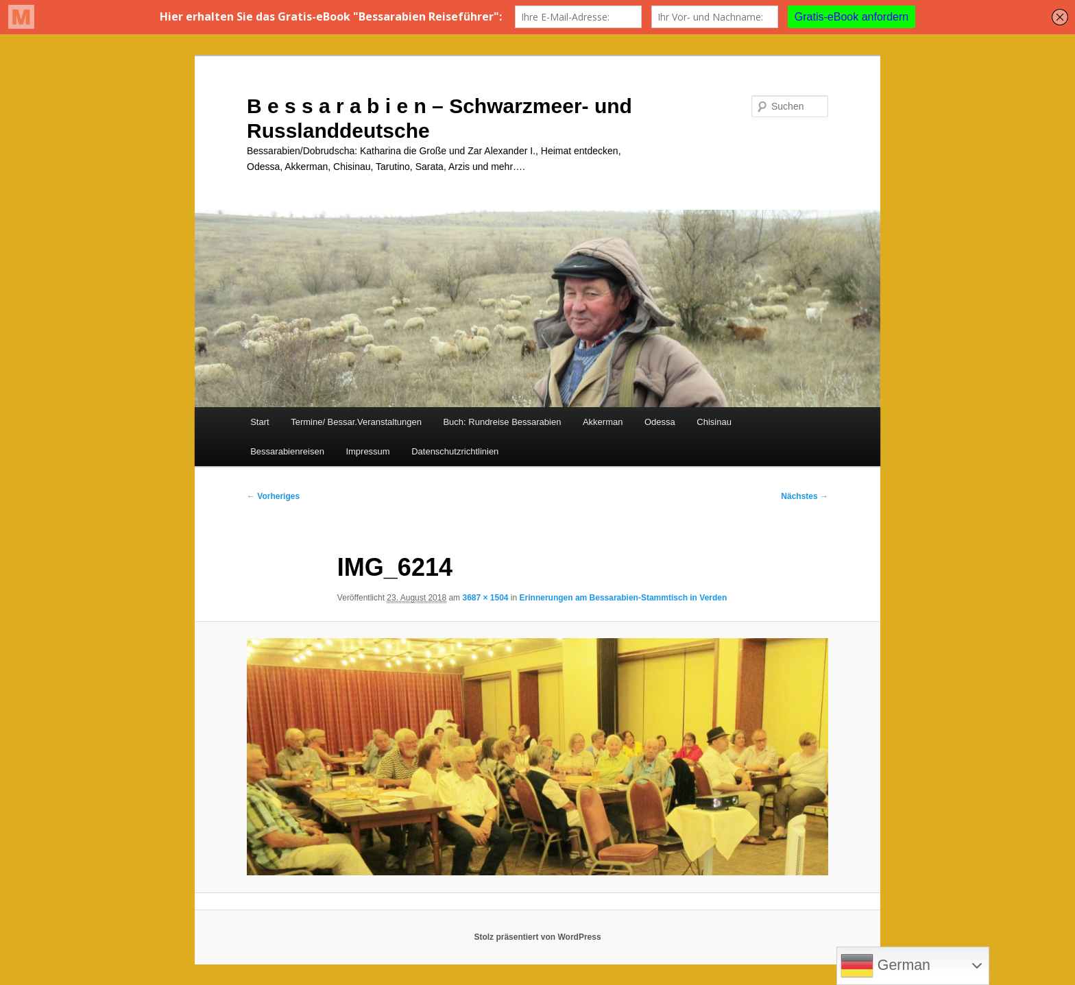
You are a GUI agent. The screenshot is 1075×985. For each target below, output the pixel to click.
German (885, 965)
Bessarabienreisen (287, 451)
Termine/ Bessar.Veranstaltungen (356, 422)
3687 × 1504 (485, 598)
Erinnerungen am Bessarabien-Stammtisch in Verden (623, 598)
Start (259, 422)
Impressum (367, 451)
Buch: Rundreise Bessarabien (502, 422)
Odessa (659, 422)
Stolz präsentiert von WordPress (537, 937)
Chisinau (714, 422)
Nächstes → (804, 496)
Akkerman (603, 422)
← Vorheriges (273, 496)
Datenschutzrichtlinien (454, 451)
